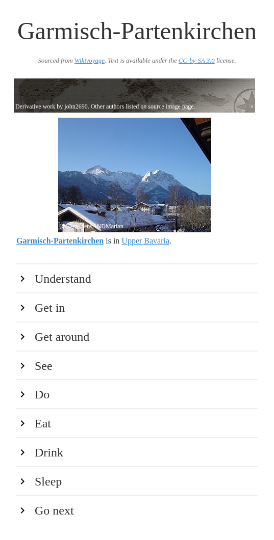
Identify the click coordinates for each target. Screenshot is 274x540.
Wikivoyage (89, 60)
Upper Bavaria (145, 240)
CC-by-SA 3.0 (197, 60)
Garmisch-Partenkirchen (60, 240)
